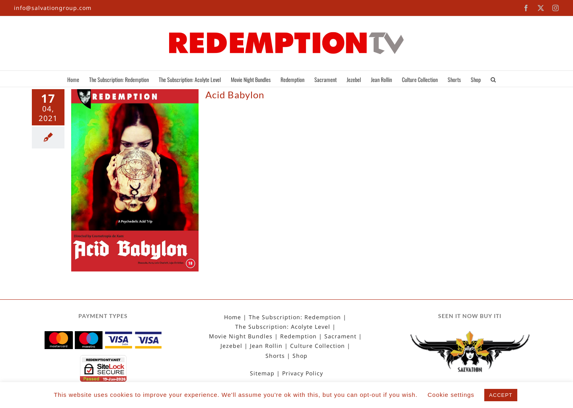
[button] (493, 79)
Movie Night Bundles (241, 336)
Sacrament (340, 336)
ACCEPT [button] (501, 395)
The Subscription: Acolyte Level (282, 326)
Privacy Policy (302, 373)
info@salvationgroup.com (53, 8)
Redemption (298, 336)
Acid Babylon (234, 94)
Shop (300, 355)
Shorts (275, 355)
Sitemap (262, 373)
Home (232, 317)
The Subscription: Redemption (295, 317)
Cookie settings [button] (451, 394)
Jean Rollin (266, 345)
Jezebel (231, 345)
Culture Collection (317, 345)
